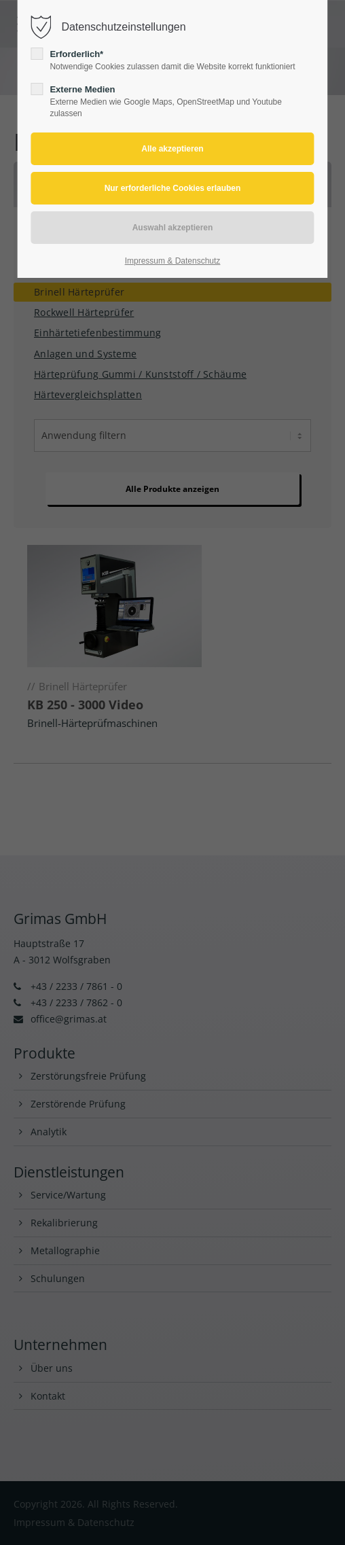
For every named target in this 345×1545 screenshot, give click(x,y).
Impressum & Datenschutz (173, 261)
